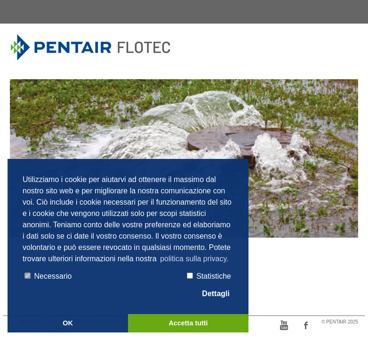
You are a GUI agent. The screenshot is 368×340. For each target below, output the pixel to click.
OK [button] (68, 323)
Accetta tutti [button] (188, 323)
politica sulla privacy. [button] (194, 259)
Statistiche (209, 276)
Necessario (48, 276)
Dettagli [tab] (211, 294)
